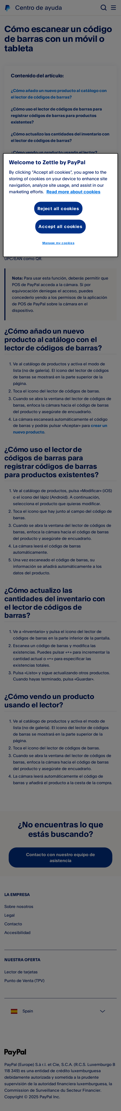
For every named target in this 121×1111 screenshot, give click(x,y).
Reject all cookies (58, 208)
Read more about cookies (73, 191)
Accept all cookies (60, 226)
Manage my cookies (58, 243)
